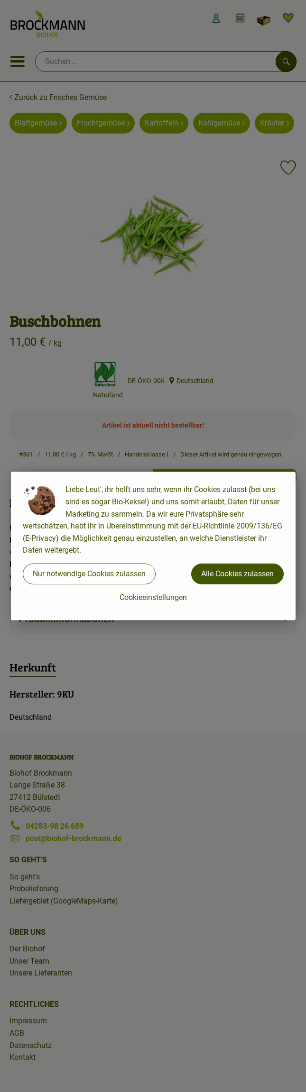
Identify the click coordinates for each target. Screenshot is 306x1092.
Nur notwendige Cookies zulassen (89, 573)
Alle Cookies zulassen (237, 573)
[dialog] (153, 546)
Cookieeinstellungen (153, 597)
